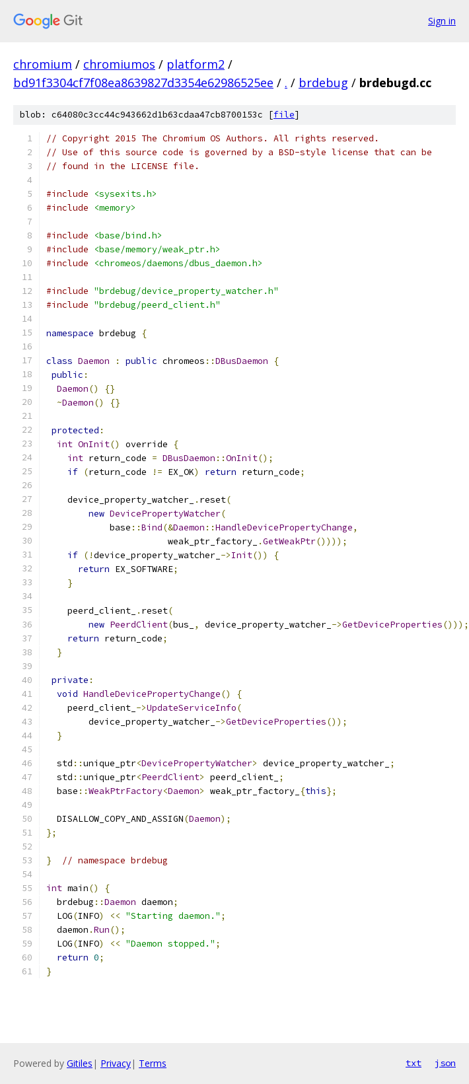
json (445, 1063)
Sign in (442, 21)
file (284, 114)
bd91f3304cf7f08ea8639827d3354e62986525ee (143, 82)
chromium (42, 64)
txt (413, 1063)
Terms (152, 1063)
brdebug (323, 82)
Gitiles (79, 1063)
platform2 (195, 64)
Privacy (115, 1063)
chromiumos (119, 64)
